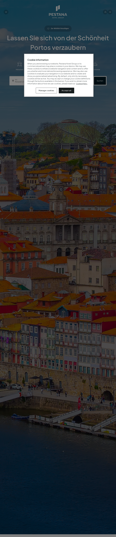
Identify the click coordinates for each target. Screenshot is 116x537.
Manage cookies (46, 90)
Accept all (66, 90)
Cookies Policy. (81, 84)
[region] (59, 75)
